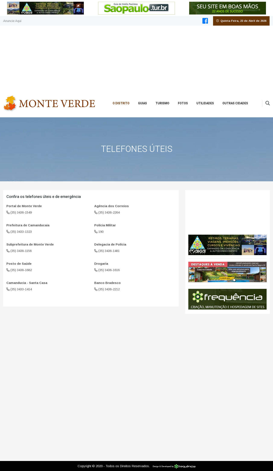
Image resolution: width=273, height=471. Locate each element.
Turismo (162, 103)
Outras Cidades (235, 103)
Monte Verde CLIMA (227, 210)
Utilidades (205, 103)
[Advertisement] (136, 57)
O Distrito (121, 103)
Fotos (183, 103)
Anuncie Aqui (12, 21)
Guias (142, 103)
